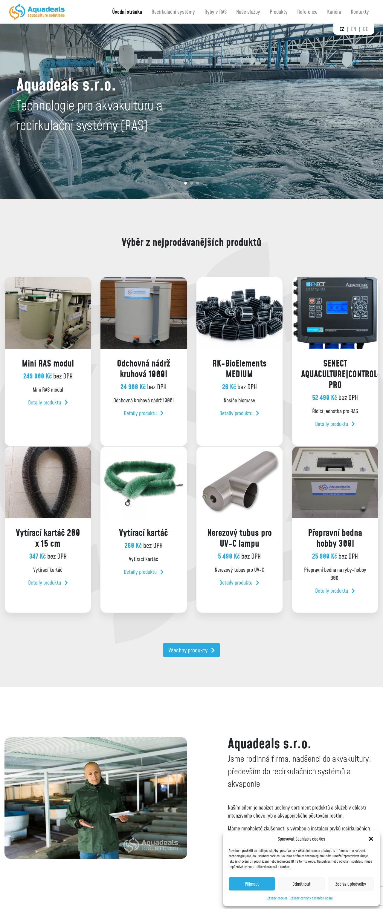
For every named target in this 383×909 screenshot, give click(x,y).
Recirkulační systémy (173, 11)
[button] (371, 839)
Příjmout (252, 884)
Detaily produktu (48, 402)
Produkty (279, 11)
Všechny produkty (191, 650)
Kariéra (334, 11)
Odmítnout (301, 884)
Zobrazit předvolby (350, 884)
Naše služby (248, 11)
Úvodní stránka (127, 11)
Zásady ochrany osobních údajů (311, 898)
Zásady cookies (277, 898)
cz (341, 29)
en (353, 29)
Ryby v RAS (216, 11)
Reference (307, 11)
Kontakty (360, 11)
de (365, 29)
